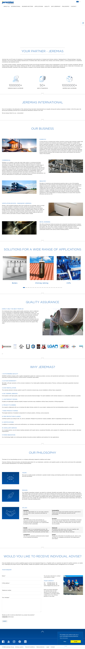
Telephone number (6, 590)
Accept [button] (75, 641)
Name (4, 576)
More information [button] (64, 638)
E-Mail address (6, 583)
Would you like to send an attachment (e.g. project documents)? (18, 615)
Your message (6, 597)
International (15, 6)
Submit (4, 621)
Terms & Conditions (30, 647)
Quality (47, 6)
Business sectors (27, 6)
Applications (39, 6)
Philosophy (65, 6)
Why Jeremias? (55, 6)
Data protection (40, 647)
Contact (73, 6)
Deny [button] (65, 641)
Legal (47, 647)
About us (6, 6)
